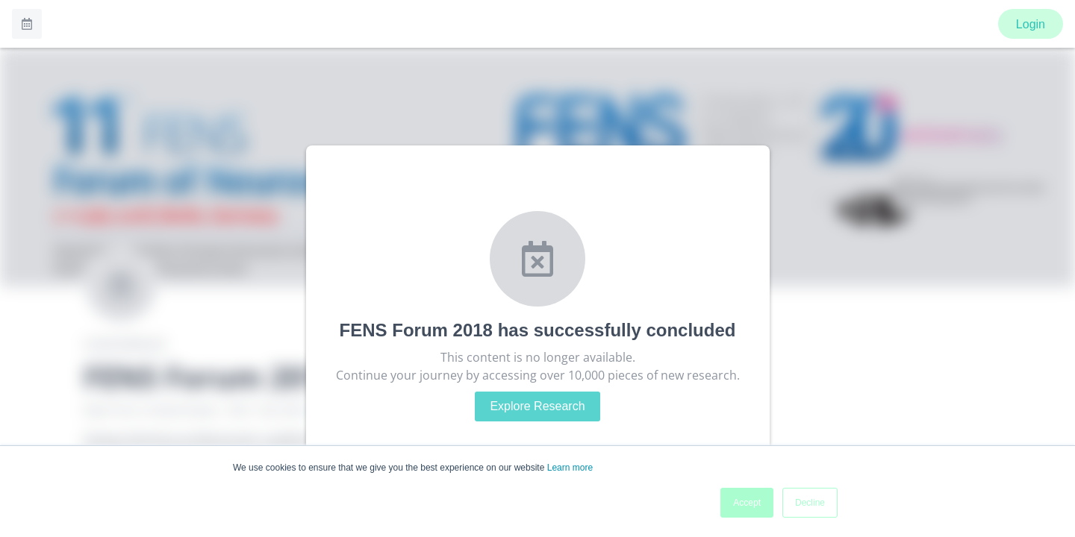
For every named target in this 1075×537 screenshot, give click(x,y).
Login (1030, 24)
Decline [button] (810, 502)
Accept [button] (747, 502)
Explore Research (537, 406)
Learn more (570, 467)
